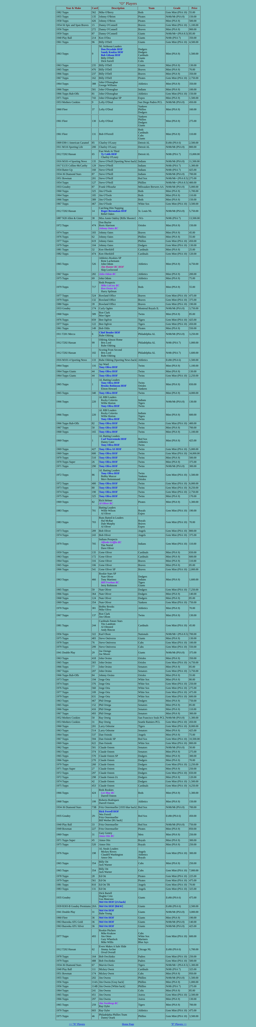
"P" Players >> (179, 1024)
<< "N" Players (77, 1024)
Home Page (128, 1024)
